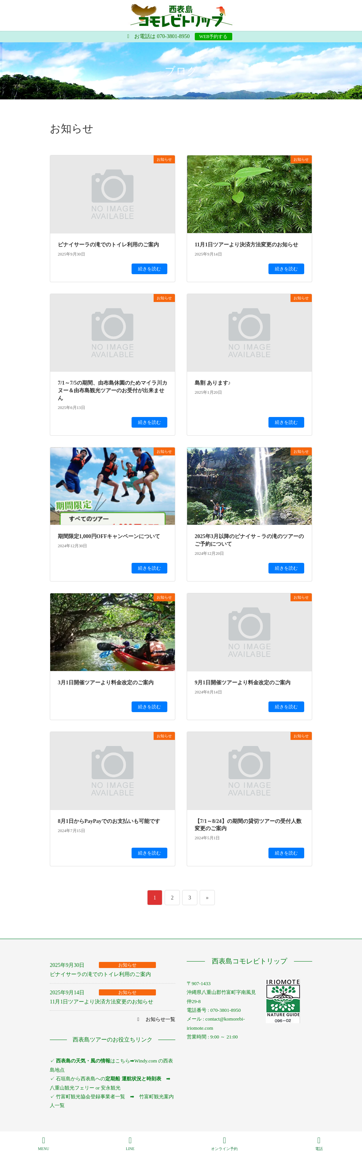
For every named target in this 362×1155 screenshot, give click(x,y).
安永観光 (110, 1088)
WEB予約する (213, 36)
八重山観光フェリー (72, 1088)
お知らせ (127, 965)
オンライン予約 (224, 1143)
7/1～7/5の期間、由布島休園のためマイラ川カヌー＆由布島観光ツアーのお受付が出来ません (112, 390)
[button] (155, 1019)
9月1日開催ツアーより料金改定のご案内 (243, 682)
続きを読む (149, 269)
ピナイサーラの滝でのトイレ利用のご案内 (108, 245)
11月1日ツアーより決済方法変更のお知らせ (246, 245)
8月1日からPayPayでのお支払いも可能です (109, 821)
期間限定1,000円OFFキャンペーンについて (109, 536)
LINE (130, 1143)
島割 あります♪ (213, 383)
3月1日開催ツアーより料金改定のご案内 (106, 682)
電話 (319, 1143)
